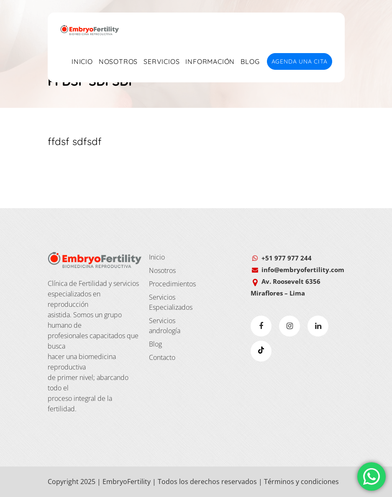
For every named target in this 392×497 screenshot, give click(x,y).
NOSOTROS (118, 61)
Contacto (162, 357)
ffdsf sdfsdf (75, 141)
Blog (155, 344)
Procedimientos (170, 283)
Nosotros (162, 270)
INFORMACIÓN (210, 61)
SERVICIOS (161, 61)
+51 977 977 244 (286, 258)
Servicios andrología (164, 325)
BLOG (250, 61)
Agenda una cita (300, 61)
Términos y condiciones (301, 481)
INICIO (82, 61)
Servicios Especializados (170, 302)
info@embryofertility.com (302, 269)
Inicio (157, 257)
